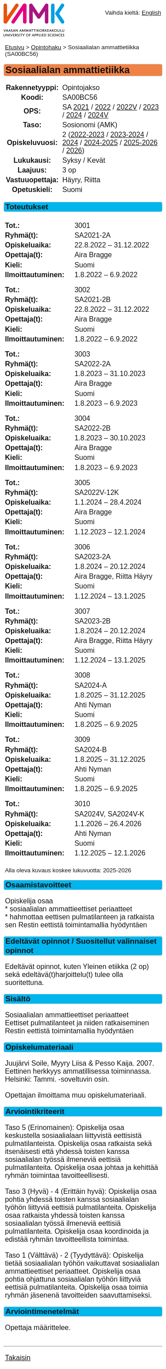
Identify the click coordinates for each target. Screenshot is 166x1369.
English (151, 12)
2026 (74, 150)
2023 (151, 107)
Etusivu (14, 47)
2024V (98, 115)
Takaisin (18, 1357)
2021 (81, 107)
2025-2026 (141, 142)
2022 (103, 107)
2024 (74, 115)
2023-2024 (127, 134)
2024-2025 (101, 142)
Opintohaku (46, 47)
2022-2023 (87, 134)
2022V (126, 107)
